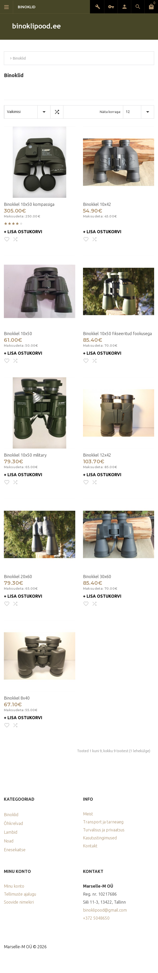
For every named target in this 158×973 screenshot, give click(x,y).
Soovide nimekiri (19, 902)
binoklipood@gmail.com (105, 910)
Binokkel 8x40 (17, 698)
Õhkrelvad (13, 823)
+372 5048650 (96, 918)
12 (128, 112)
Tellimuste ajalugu (20, 894)
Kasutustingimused (100, 838)
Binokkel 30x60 (97, 576)
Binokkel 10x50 (18, 333)
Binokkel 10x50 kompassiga (29, 204)
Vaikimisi (14, 112)
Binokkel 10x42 (97, 204)
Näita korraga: (110, 111)
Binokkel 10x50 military (25, 455)
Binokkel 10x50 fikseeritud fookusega (117, 333)
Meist (88, 814)
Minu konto (14, 886)
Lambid (10, 832)
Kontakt (90, 846)
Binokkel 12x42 (97, 455)
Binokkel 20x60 (18, 576)
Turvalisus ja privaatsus (103, 830)
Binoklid (11, 814)
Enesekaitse (15, 849)
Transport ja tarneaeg (103, 822)
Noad (8, 841)
